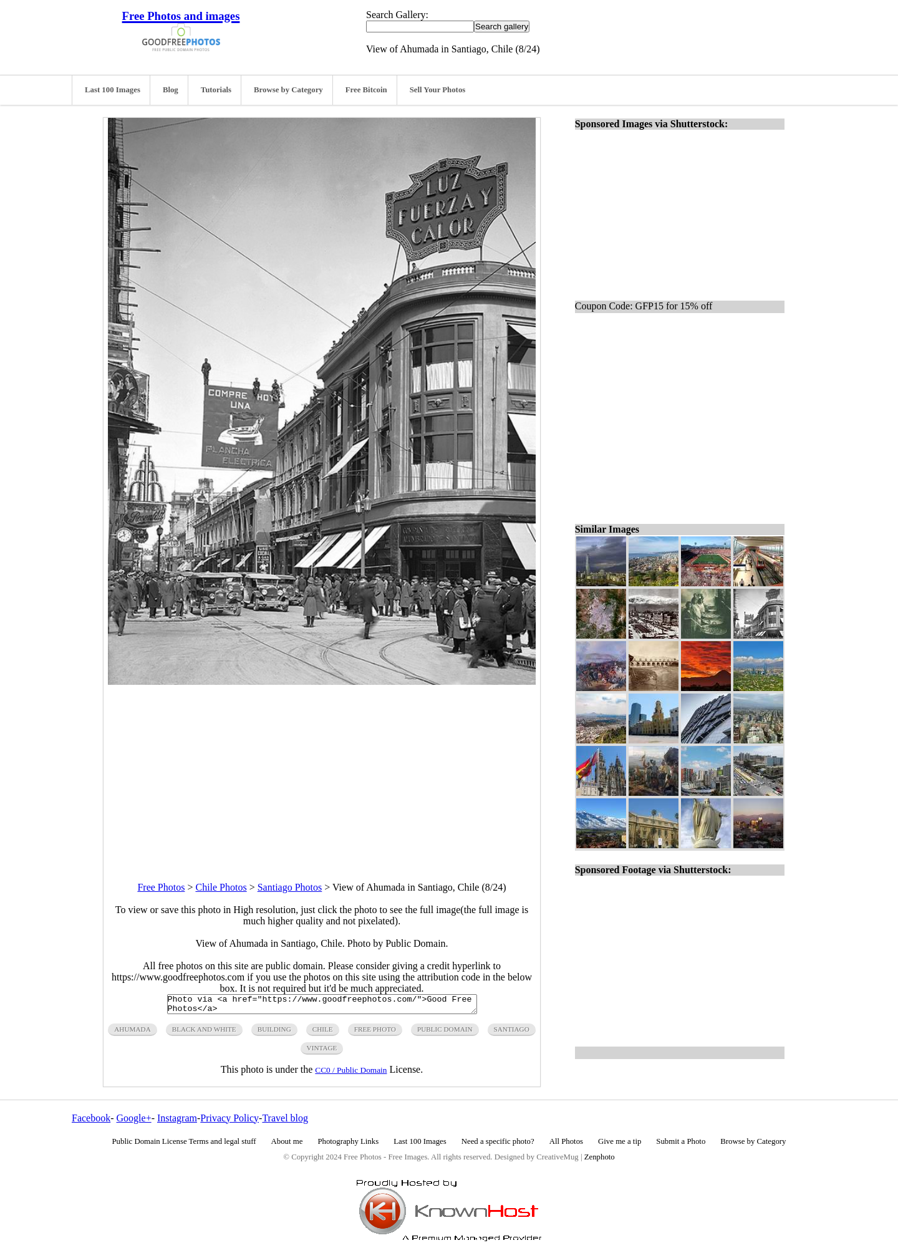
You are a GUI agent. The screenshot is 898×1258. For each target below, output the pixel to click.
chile (322, 1033)
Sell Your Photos (438, 89)
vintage (322, 1051)
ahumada (132, 1033)
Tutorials (216, 89)
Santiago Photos (290, 887)
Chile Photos (220, 887)
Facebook (91, 1121)
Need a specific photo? (497, 1145)
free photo (375, 1033)
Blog (170, 89)
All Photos (566, 1145)
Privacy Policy (229, 1121)
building (274, 1033)
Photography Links (348, 1145)
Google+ (134, 1121)
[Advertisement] (322, 772)
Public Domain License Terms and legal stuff (184, 1145)
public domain (445, 1033)
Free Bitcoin (366, 89)
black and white (204, 1033)
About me (287, 1145)
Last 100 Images (112, 89)
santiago (511, 1033)
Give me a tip (619, 1145)
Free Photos (161, 887)
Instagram (177, 1121)
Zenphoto (599, 1160)
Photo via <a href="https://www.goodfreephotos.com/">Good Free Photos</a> (322, 1006)
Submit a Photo (680, 1145)
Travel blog (285, 1121)
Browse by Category (288, 89)
